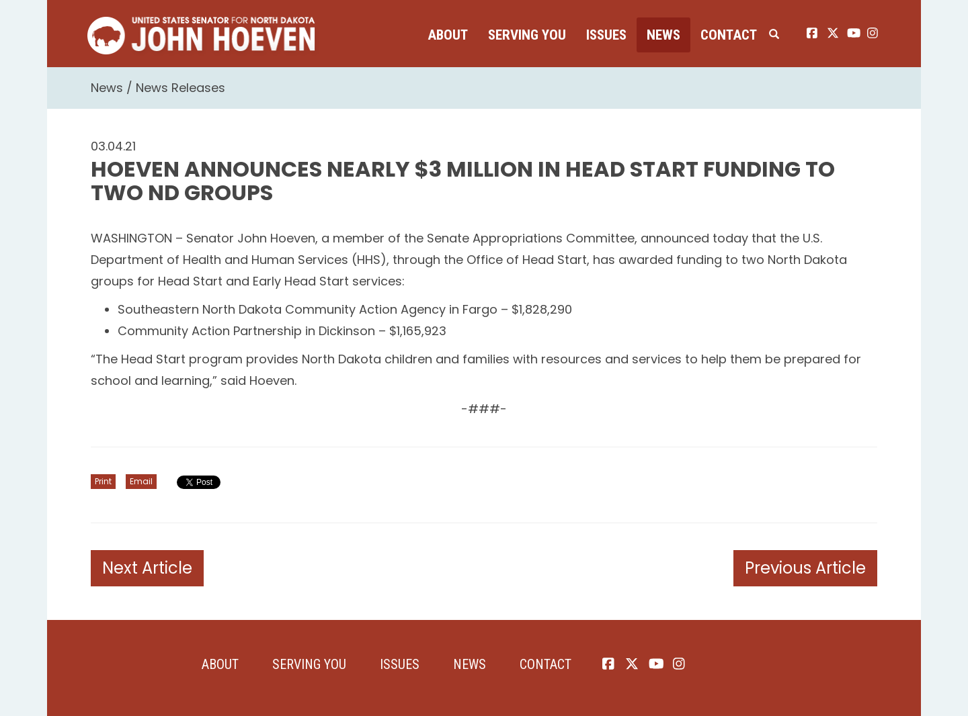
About (448, 35)
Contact (728, 35)
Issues (606, 35)
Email (141, 481)
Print (103, 481)
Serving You (527, 35)
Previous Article (805, 568)
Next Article (147, 568)
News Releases (180, 87)
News (663, 35)
